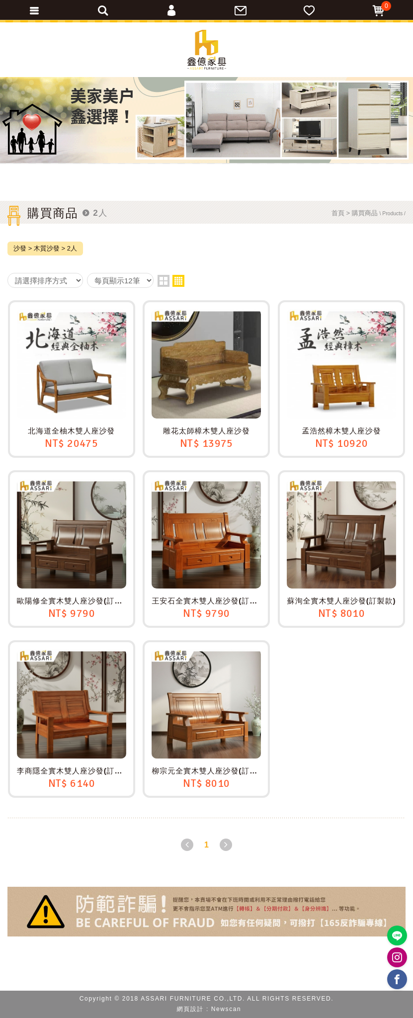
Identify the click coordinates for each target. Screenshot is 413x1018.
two (163, 281)
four (178, 281)
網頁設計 (190, 1009)
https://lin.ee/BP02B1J (397, 935)
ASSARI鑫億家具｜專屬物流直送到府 (206, 50)
